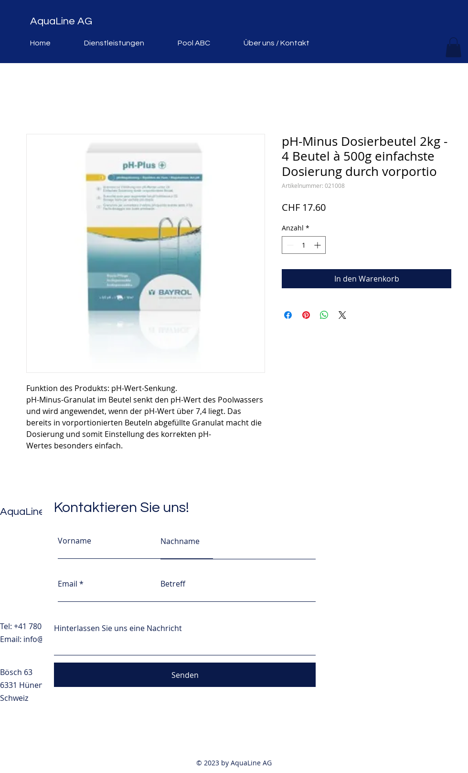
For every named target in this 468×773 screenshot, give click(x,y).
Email (67, 584)
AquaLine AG (61, 21)
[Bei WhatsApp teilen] (324, 315)
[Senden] (185, 675)
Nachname (180, 541)
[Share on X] (342, 315)
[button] (453, 47)
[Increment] (318, 245)
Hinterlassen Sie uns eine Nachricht (118, 628)
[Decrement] (289, 245)
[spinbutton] (303, 245)
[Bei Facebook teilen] (288, 315)
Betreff (172, 584)
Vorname (74, 540)
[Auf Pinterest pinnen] (306, 315)
